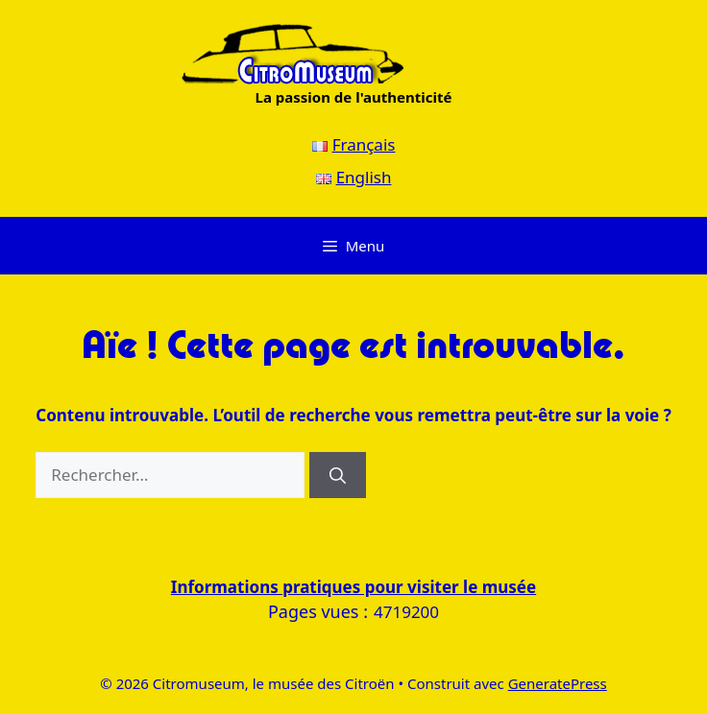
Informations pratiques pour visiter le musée (353, 587)
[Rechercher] (337, 475)
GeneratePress (557, 683)
